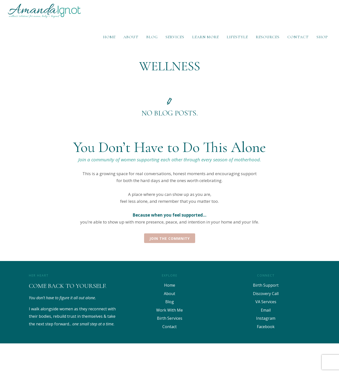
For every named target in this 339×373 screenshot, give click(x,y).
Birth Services (169, 318)
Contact (298, 37)
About (130, 37)
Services (175, 37)
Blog (152, 37)
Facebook (266, 326)
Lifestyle (237, 37)
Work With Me (169, 310)
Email (266, 310)
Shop (322, 37)
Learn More (205, 37)
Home (109, 37)
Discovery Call (266, 293)
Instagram (265, 318)
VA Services (265, 301)
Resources (268, 37)
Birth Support (266, 285)
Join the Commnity (170, 238)
